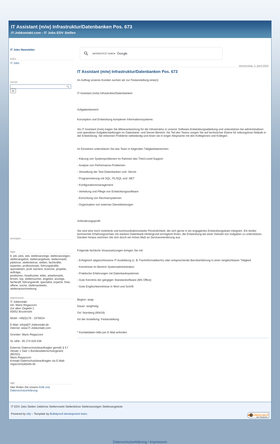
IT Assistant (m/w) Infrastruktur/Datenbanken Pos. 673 (71, 26)
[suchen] (150, 53)
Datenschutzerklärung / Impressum (140, 442)
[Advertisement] (140, 10)
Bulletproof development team (68, 413)
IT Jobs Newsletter (22, 49)
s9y (28, 413)
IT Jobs (14, 63)
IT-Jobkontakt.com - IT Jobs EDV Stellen (43, 33)
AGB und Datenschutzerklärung (30, 388)
